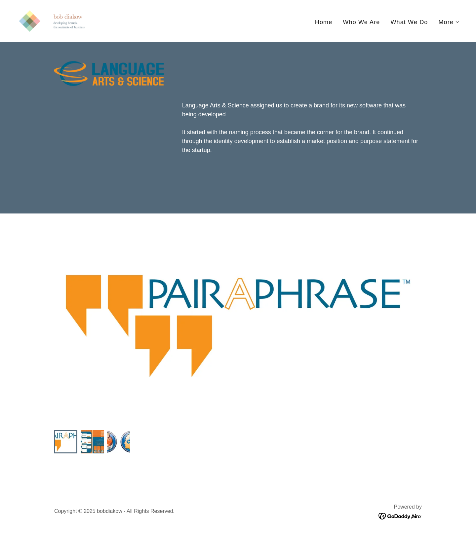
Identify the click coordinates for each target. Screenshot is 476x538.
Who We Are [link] (361, 22)
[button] (449, 22)
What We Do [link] (409, 22)
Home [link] (324, 22)
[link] (52, 21)
